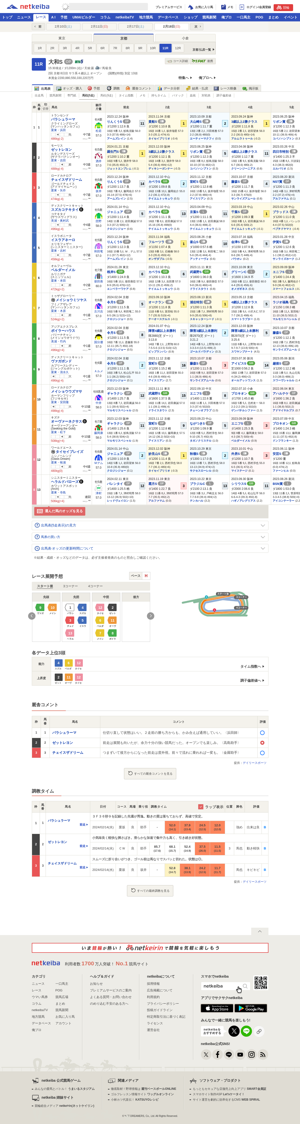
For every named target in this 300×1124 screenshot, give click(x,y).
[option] (91, 617)
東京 (61, 38)
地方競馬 (146, 17)
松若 (99, 131)
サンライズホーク (283, 258)
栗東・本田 (58, 280)
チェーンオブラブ (201, 410)
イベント (291, 17)
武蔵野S (200, 272)
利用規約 (153, 997)
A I (53, 17)
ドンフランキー (282, 440)
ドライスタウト (199, 288)
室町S (198, 182)
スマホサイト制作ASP (219, 1094)
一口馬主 (243, 17)
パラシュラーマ (63, 119)
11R (165, 48)
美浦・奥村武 (60, 220)
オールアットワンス (243, 380)
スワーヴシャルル (283, 380)
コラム (105, 17)
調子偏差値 (223, 95)
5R (90, 48)
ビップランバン (157, 351)
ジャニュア (119, 212)
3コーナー (70, 586)
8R (128, 48)
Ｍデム (98, 463)
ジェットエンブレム (119, 168)
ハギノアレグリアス (243, 500)
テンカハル (196, 500)
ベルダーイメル (63, 270)
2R (52, 48)
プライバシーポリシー (163, 1003)
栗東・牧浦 (58, 462)
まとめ (273, 17)
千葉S (239, 212)
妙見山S (158, 454)
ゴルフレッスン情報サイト (142, 1094)
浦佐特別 (201, 302)
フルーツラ (160, 242)
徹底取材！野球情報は (143, 1089)
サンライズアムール (243, 198)
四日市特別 (285, 152)
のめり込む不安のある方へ (109, 1003)
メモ (142, 95)
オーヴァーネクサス (66, 421)
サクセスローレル (201, 470)
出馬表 (42, 89)
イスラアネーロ (63, 240)
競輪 (283, 7)
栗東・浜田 (58, 130)
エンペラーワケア (118, 288)
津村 (99, 493)
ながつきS (201, 423)
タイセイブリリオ (159, 138)
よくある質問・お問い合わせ (111, 997)
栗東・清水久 (60, 372)
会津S (239, 242)
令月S (115, 302)
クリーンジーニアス (243, 168)
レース (41, 17)
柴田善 (98, 281)
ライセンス (155, 1023)
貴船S (157, 121)
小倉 (185, 38)
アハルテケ (285, 393)
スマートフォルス (283, 288)
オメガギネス (239, 288)
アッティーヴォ (199, 258)
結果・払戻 (196, 89)
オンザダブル (156, 258)
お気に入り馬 (65, 1016)
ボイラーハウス (63, 331)
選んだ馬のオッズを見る (60, 511)
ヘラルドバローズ (65, 482)
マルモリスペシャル (285, 319)
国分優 (98, 342)
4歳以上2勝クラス (244, 152)
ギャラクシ (119, 393)
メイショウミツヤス (69, 300)
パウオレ (236, 258)
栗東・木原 (58, 311)
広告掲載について (160, 990)
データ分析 (168, 89)
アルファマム (281, 198)
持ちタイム (158, 95)
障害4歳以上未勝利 (162, 331)
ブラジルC (202, 484)
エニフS (283, 272)
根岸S (115, 272)
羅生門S (117, 152)
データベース (168, 17)
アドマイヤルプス (283, 410)
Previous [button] (31, 616)
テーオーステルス (159, 319)
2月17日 (135, 26)
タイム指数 (126, 95)
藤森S (239, 182)
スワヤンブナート (242, 351)
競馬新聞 (209, 17)
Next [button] (150, 616)
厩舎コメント (138, 89)
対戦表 (206, 95)
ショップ (190, 17)
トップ (7, 17)
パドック (178, 95)
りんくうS (119, 121)
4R (77, 48)
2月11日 (99, 26)
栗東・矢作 (58, 190)
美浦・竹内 (58, 341)
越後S (281, 363)
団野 (99, 221)
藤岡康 (98, 433)
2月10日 (63, 26)
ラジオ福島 (285, 302)
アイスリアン (198, 198)
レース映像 (225, 89)
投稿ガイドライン (160, 1010)
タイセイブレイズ (67, 452)
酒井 (99, 161)
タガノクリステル (201, 440)
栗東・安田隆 (60, 402)
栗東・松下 (58, 432)
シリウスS (243, 484)
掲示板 (250, 89)
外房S (239, 454)
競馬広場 (61, 997)
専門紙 (71, 95)
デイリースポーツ (254, 763)
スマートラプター (242, 319)
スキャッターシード (202, 319)
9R (140, 48)
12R (178, 48)
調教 (113, 89)
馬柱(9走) (106, 95)
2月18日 (171, 26)
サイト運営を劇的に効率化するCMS (226, 1099)
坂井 (99, 191)
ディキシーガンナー (160, 168)
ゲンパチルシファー (243, 410)
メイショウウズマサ (66, 391)
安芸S (281, 454)
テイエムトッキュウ (160, 198)
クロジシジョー (116, 228)
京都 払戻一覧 (202, 49)
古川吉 (98, 311)
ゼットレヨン (61, 150)
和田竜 (98, 251)
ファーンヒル (281, 470)
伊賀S (281, 242)
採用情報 (153, 983)
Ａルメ (98, 371)
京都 (123, 38)
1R (40, 48)
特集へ (183, 78)
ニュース (24, 17)
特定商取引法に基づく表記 (166, 1016)
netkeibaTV (125, 17)
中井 (99, 403)
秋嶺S (198, 454)
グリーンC (243, 272)
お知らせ (96, 983)
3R (65, 48)
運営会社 (153, 1030)
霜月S (157, 484)
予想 (63, 17)
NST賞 (282, 182)
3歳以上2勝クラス (244, 121)
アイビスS (243, 363)
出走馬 (39, 95)
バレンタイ (119, 484)
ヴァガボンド (61, 361)
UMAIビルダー (83, 17)
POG (259, 17)
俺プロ (226, 17)
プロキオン (243, 393)
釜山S (198, 242)
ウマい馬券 (40, 997)
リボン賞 (283, 121)
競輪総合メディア (64, 1106)
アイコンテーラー (283, 500)
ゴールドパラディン (202, 351)
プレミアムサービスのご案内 (111, 990)
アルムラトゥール (242, 138)
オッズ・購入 (69, 89)
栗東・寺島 (58, 492)
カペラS (158, 182)
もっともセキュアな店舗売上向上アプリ (229, 1089)
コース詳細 (177, 61)
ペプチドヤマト (282, 228)
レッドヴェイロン (118, 500)
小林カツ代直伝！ (135, 1099)
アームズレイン (116, 138)
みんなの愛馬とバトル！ (65, 1089)
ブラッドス (285, 212)
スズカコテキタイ (65, 210)
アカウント (63, 1023)
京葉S (198, 212)
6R (103, 48)
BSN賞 (282, 484)
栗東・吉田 (58, 160)
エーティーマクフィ (202, 138)
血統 (193, 95)
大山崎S (200, 121)
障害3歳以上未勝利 (203, 331)
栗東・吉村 (58, 250)
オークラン (160, 302)
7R (115, 48)
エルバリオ (279, 168)
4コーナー (95, 586)
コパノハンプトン (283, 138)
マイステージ (239, 470)
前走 (83, 824)
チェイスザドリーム (66, 180)
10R (153, 48)
